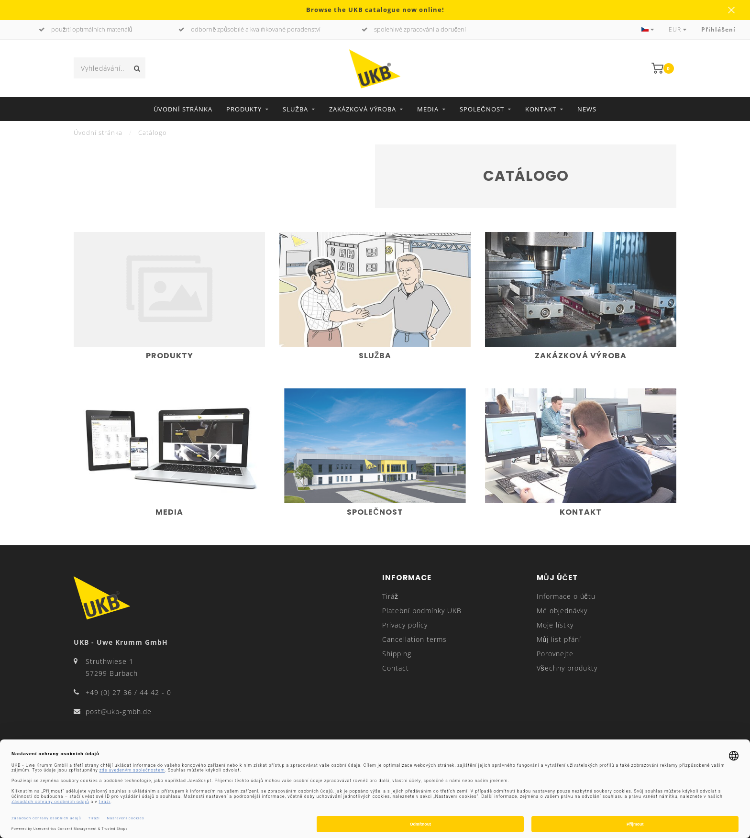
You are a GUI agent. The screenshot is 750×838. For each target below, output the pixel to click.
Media (428, 109)
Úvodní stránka (183, 109)
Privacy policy (405, 624)
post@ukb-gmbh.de (119, 711)
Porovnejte (555, 653)
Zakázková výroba (362, 109)
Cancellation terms (414, 639)
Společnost (482, 109)
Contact (395, 668)
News (586, 109)
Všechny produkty (567, 668)
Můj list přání (559, 639)
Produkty (244, 109)
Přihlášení (718, 29)
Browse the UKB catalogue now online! (375, 10)
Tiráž (390, 596)
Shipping (396, 653)
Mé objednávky (562, 610)
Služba (295, 109)
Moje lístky (555, 624)
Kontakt (540, 109)
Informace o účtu (566, 596)
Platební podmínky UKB (422, 610)
